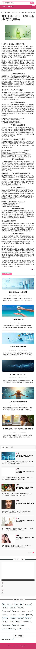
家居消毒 (13, 618)
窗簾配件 (15, 611)
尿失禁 (16, 604)
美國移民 (15, 625)
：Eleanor (13, 377)
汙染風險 (23, 611)
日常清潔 (28, 604)
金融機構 (20, 618)
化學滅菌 (29, 614)
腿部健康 (20, 607)
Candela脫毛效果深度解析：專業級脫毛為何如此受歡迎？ (24, 456)
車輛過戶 (21, 614)
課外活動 (5, 614)
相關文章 (6, 273)
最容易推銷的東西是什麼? (18, 374)
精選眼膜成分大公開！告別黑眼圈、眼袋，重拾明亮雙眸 (24, 488)
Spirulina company (7, 639)
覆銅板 (27, 628)
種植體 (30, 611)
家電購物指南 (6, 625)
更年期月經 (27, 46)
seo (22, 604)
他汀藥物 (5, 618)
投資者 (10, 604)
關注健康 (18, 621)
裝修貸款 (5, 621)
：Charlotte (13, 350)
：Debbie (13, 323)
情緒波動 (5, 607)
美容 (3, 447)
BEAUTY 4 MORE (7, 7)
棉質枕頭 (20, 628)
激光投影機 (14, 614)
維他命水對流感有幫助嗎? (18, 346)
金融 (7, 447)
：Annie (13, 405)
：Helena (13, 432)
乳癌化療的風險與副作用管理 (18, 401)
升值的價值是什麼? (18, 319)
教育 (12, 447)
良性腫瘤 (28, 618)
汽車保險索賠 (6, 611)
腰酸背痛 (13, 607)
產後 (12, 621)
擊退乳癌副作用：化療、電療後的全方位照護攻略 (18, 429)
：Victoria (13, 295)
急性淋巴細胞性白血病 (9, 628)
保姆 (4, 604)
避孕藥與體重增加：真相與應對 (18, 292)
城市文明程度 (27, 621)
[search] (32, 3)
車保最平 (23, 625)
